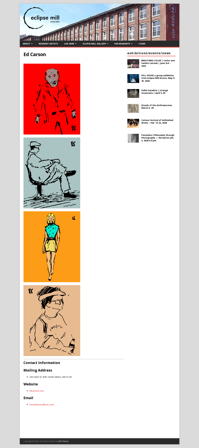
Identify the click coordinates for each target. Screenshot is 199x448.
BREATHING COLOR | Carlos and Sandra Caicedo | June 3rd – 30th (158, 63)
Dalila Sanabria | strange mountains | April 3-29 (154, 91)
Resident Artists (48, 43)
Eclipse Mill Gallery (94, 43)
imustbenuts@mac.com (41, 404)
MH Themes (64, 441)
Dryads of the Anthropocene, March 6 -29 (156, 106)
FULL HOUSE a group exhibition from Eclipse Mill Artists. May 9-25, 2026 (158, 78)
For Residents (122, 43)
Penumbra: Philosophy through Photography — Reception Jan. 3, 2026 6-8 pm (157, 138)
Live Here (69, 43)
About (26, 43)
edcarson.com (36, 390)
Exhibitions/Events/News (149, 53)
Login (142, 43)
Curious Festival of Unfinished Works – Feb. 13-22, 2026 (157, 121)
